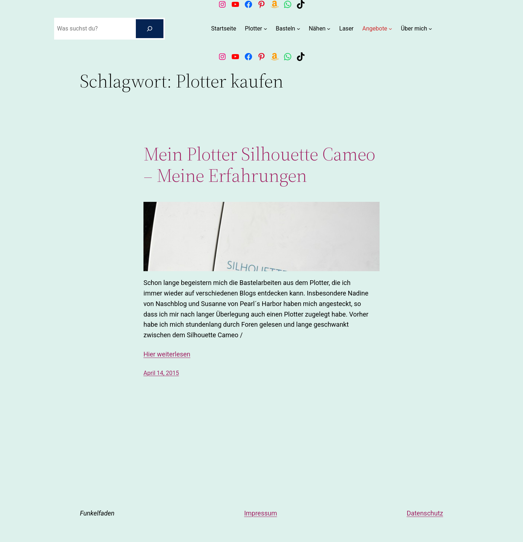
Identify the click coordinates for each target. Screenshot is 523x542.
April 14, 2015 (161, 373)
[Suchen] (149, 28)
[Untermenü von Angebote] (390, 28)
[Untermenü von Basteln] (298, 28)
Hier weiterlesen (166, 354)
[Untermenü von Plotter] (265, 28)
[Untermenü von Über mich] (430, 28)
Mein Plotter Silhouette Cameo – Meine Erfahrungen (259, 165)
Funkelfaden (97, 513)
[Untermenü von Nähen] (329, 28)
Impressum (260, 513)
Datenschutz (425, 513)
